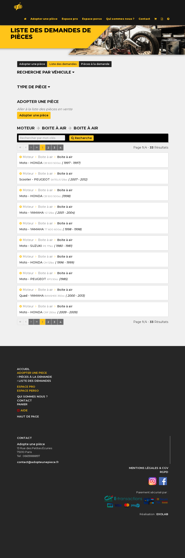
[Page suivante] (31, 147)
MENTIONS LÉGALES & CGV (148, 468)
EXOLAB (162, 514)
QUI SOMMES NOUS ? (32, 396)
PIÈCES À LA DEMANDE (35, 376)
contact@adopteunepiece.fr (38, 462)
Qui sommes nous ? (120, 18)
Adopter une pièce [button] (32, 64)
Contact (144, 18)
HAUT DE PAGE (28, 416)
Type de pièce (33, 87)
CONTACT (24, 400)
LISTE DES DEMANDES (35, 380)
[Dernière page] (37, 147)
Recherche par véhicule (45, 72)
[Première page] (20, 147)
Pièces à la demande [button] (95, 64)
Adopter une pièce (44, 18)
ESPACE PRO (26, 386)
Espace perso (92, 18)
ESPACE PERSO (28, 390)
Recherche (81, 138)
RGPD (164, 472)
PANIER (22, 404)
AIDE (22, 410)
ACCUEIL (23, 369)
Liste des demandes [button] (63, 64)
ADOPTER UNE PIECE (32, 372)
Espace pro (70, 18)
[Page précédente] (26, 147)
